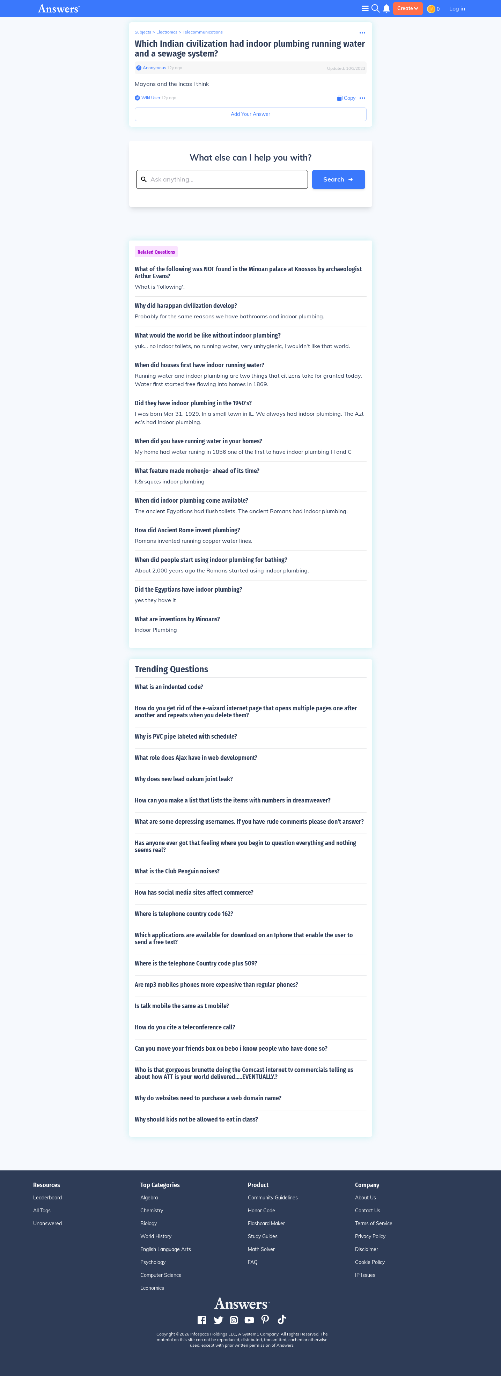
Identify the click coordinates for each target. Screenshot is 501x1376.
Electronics (166, 32)
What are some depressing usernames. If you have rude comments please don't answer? (249, 822)
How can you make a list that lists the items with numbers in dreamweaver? (233, 800)
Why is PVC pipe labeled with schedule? (186, 736)
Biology (148, 1223)
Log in (457, 8)
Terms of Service (373, 1223)
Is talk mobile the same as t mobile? (182, 1006)
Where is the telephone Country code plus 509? (196, 963)
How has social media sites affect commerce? (194, 892)
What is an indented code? (169, 687)
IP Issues (365, 1275)
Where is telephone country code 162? (184, 914)
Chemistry (151, 1210)
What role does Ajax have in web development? (196, 758)
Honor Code (261, 1210)
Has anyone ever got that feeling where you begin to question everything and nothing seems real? (245, 846)
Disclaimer (366, 1249)
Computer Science (161, 1275)
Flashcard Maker (266, 1223)
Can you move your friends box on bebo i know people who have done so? (231, 1048)
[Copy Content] (346, 98)
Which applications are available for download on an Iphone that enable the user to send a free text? (244, 938)
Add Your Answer (250, 114)
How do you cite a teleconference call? (185, 1027)
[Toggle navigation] (365, 8)
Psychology (152, 1262)
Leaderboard (47, 1197)
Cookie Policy (370, 1262)
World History (155, 1236)
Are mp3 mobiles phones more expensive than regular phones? (216, 985)
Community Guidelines (273, 1197)
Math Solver (261, 1249)
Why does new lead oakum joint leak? (184, 779)
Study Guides (263, 1236)
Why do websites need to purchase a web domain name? (208, 1098)
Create (408, 8)
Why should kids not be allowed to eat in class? (196, 1119)
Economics (152, 1288)
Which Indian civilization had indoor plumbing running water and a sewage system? (250, 48)
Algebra (149, 1197)
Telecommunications (203, 32)
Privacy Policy (370, 1236)
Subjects (143, 32)
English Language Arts (165, 1249)
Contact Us (367, 1210)
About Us (365, 1197)
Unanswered (47, 1223)
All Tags (42, 1210)
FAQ (253, 1262)
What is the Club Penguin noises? (177, 871)
